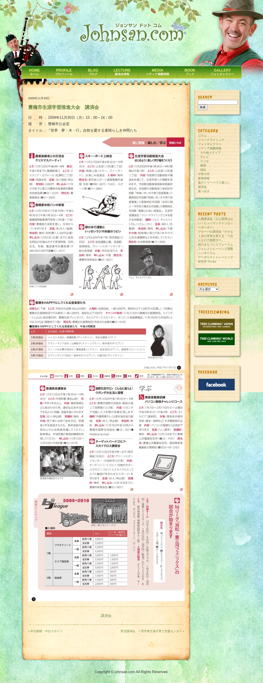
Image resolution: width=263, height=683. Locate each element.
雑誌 (203, 169)
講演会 (106, 616)
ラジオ (204, 161)
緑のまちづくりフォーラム (215, 244)
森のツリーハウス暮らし (214, 182)
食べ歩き (204, 191)
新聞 (203, 165)
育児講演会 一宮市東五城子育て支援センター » (152, 631)
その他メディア (210, 152)
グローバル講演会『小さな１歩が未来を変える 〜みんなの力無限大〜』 (215, 236)
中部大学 (204, 174)
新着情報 (204, 178)
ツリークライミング (211, 140)
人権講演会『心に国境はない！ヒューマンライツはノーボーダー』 (215, 223)
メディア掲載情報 (209, 148)
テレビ (204, 157)
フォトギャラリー (209, 144)
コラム (202, 135)
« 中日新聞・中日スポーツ (45, 631)
